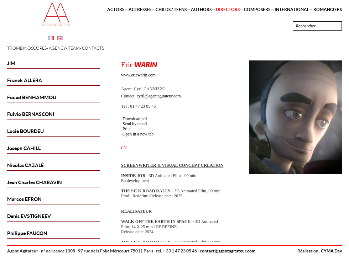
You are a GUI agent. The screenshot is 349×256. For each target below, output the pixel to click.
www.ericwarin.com (138, 75)
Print (127, 128)
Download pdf (135, 118)
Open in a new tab (138, 134)
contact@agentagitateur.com (227, 251)
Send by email (135, 123)
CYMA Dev (331, 251)
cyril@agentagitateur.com (159, 96)
